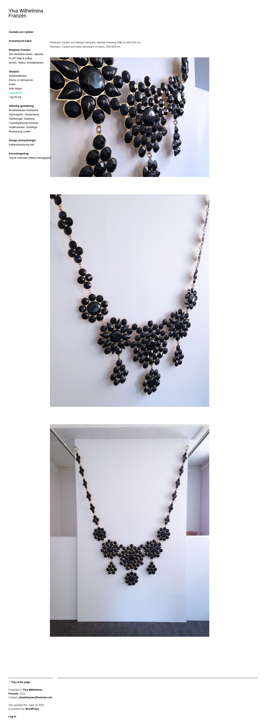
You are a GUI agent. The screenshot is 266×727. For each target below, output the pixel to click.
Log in (12, 716)
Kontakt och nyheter (21, 32)
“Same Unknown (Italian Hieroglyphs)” (30, 157)
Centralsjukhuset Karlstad (23, 123)
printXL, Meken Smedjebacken (26, 62)
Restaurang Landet (20, 131)
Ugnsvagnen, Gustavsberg (24, 114)
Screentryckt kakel (20, 41)
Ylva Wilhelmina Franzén (25, 13)
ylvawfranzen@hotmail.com (35, 697)
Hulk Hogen (15, 88)
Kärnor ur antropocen (21, 80)
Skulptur (14, 71)
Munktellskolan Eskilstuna (23, 110)
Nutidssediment (18, 75)
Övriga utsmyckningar (22, 140)
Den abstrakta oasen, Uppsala (26, 54)
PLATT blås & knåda (20, 58)
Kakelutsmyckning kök (21, 144)
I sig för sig (15, 97)
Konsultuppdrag (19, 153)
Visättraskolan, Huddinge (23, 127)
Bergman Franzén (19, 49)
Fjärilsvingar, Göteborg (22, 118)
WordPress (32, 708)
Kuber (12, 84)
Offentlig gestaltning (21, 106)
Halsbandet (15, 92)
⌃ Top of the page (19, 682)
